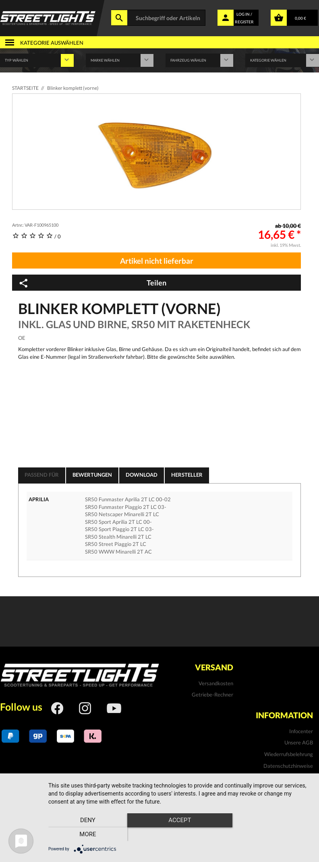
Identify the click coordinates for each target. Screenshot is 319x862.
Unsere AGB (298, 742)
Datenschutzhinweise (288, 766)
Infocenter (301, 731)
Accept (179, 834)
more (271, 834)
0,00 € (300, 18)
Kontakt (303, 777)
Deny (87, 834)
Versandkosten (216, 683)
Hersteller (187, 474)
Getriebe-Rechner (212, 694)
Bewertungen (92, 474)
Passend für (42, 474)
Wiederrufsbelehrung (288, 754)
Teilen (92, 283)
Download (141, 474)
